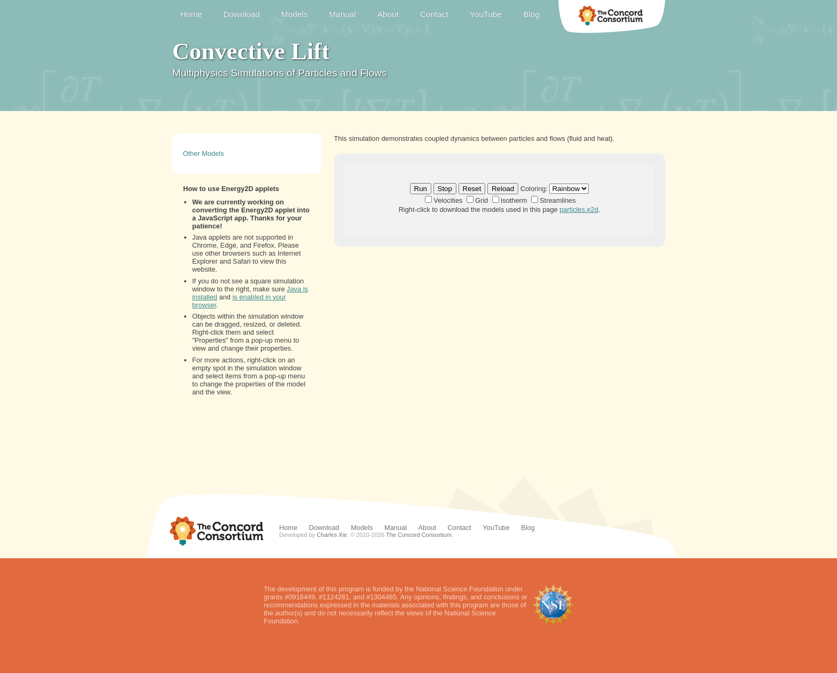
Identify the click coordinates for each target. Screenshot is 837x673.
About (388, 14)
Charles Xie (332, 535)
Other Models (203, 153)
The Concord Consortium (611, 16)
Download (241, 14)
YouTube (486, 14)
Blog (531, 14)
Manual (342, 14)
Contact (434, 14)
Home (191, 14)
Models (294, 14)
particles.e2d (578, 209)
